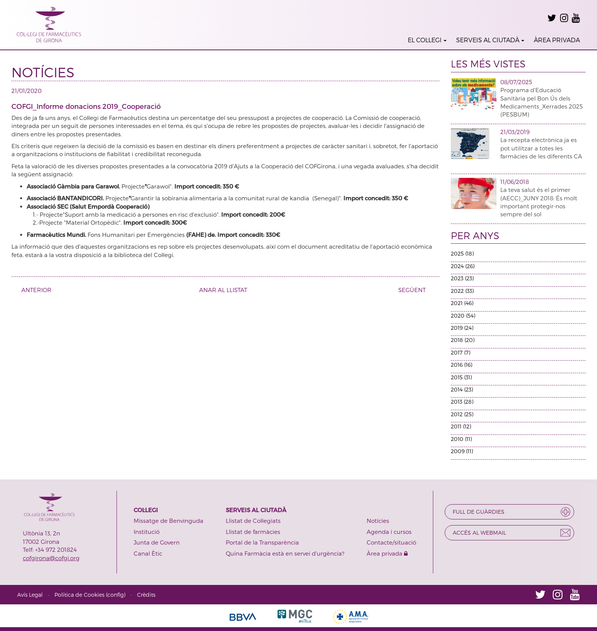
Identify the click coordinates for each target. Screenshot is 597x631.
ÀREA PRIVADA (557, 39)
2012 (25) (462, 414)
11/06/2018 (514, 181)
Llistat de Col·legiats (253, 520)
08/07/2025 (516, 81)
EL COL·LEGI (427, 39)
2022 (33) (462, 291)
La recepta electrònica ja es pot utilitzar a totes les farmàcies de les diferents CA (541, 148)
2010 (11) (461, 439)
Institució (147, 531)
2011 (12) (461, 426)
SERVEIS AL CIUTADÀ (490, 39)
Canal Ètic (148, 553)
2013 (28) (462, 401)
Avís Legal (30, 594)
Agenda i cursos (389, 531)
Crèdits (146, 594)
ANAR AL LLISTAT (223, 289)
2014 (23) (462, 389)
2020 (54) (463, 315)
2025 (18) (462, 253)
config (115, 594)
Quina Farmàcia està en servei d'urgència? (285, 553)
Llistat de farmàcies (253, 531)
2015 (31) (461, 377)
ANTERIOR (33, 289)
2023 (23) (462, 278)
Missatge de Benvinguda (168, 520)
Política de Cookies (79, 594)
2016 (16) (461, 364)
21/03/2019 (515, 131)
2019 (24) (462, 327)
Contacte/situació (391, 542)
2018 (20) (462, 340)
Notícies (378, 520)
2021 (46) (462, 303)
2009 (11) (462, 451)
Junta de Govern (157, 542)
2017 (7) (460, 352)
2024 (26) (462, 266)
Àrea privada (387, 553)
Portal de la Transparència (262, 542)
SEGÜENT (414, 289)
